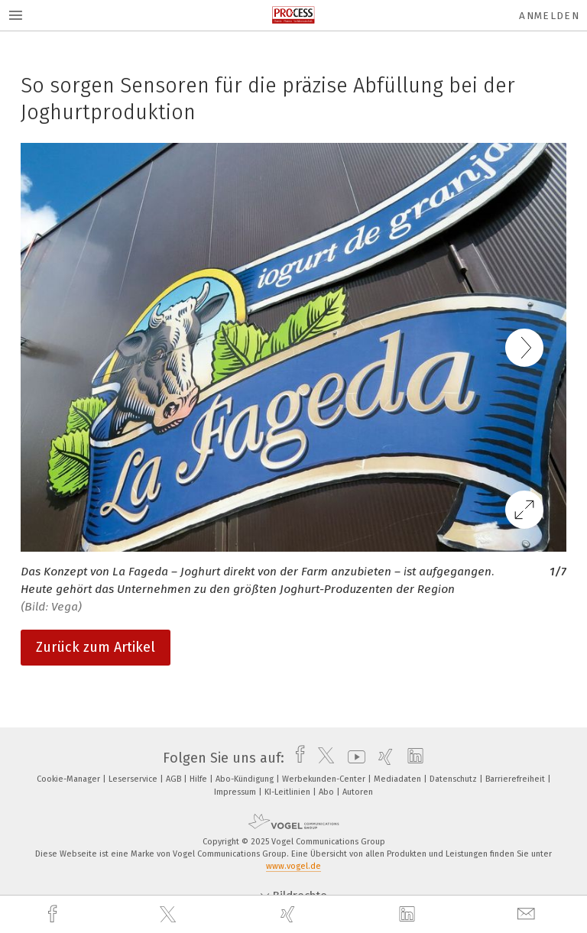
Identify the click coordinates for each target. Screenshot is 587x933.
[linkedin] (408, 915)
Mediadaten (398, 779)
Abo (327, 792)
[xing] (289, 914)
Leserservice (134, 779)
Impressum (236, 792)
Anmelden (549, 15)
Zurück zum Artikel (95, 647)
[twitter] (169, 914)
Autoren (357, 792)
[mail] (528, 914)
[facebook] (54, 914)
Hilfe (199, 779)
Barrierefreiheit (516, 779)
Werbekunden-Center (325, 779)
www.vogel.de (293, 866)
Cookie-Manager (69, 779)
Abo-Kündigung (246, 779)
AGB (174, 779)
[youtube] (352, 758)
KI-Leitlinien (288, 792)
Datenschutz (454, 779)
